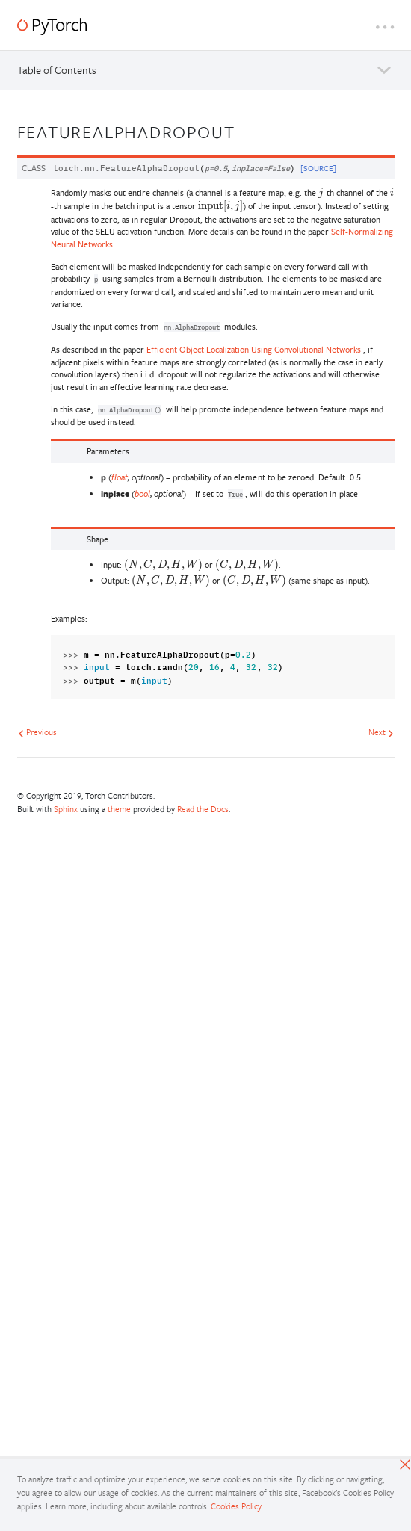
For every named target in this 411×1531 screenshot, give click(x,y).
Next (381, 731)
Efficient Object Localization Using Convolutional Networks (254, 349)
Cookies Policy (236, 1506)
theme (119, 808)
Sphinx (66, 808)
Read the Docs (203, 808)
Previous (37, 731)
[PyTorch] (52, 26)
